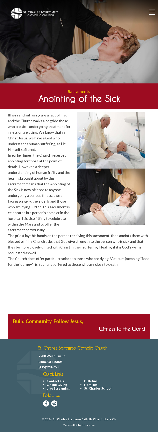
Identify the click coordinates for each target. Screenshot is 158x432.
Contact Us (55, 381)
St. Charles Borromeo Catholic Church (77, 419)
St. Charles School (98, 388)
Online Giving (57, 384)
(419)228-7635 (49, 367)
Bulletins (91, 381)
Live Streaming (58, 388)
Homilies (91, 384)
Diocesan (88, 425)
